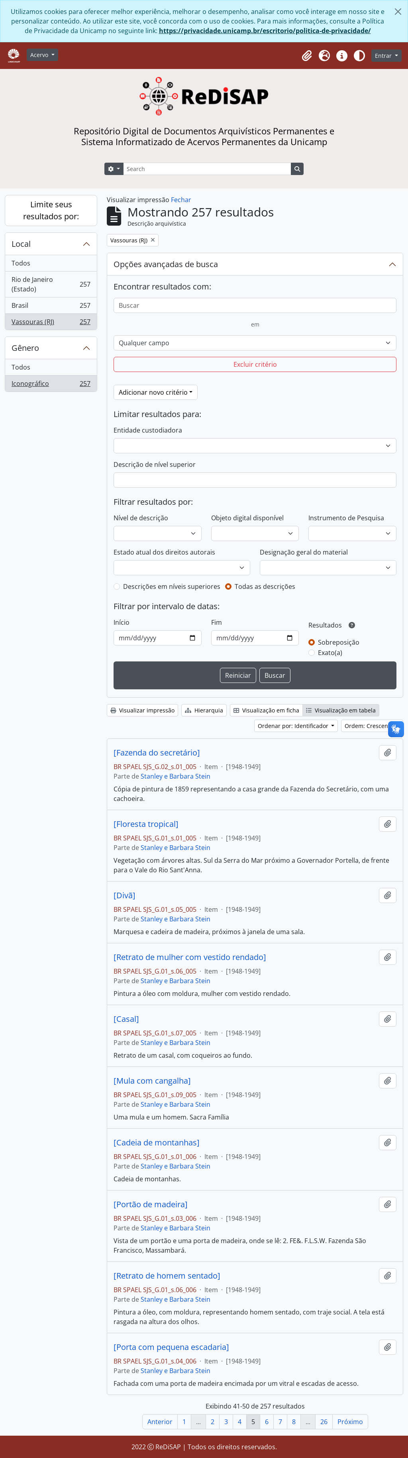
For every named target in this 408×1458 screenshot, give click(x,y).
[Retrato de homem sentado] (167, 1276)
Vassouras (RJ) (50, 323)
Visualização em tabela (341, 710)
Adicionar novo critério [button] (153, 392)
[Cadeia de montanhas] (157, 1142)
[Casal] (126, 1019)
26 (324, 1421)
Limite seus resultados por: (51, 210)
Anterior (160, 1421)
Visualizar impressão (142, 710)
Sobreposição (338, 642)
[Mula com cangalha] (152, 1081)
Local (21, 243)
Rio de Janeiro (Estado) (50, 284)
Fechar (181, 199)
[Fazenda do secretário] (157, 753)
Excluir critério (255, 364)
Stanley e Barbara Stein (175, 776)
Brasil (50, 307)
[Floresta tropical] (146, 824)
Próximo (350, 1421)
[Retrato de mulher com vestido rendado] (190, 957)
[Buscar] (255, 305)
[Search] (207, 169)
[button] (307, 56)
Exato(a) (330, 652)
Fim (216, 622)
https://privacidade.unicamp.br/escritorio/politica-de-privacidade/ (265, 30)
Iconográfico (50, 385)
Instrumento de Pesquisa (346, 518)
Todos (21, 263)
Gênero (25, 347)
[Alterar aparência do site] (359, 56)
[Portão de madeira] (151, 1204)
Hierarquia (204, 710)
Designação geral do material (304, 552)
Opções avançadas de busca (166, 264)
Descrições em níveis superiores (171, 586)
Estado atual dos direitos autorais (164, 552)
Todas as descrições (265, 586)
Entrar (384, 55)
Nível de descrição (141, 518)
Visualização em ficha (266, 710)
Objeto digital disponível (247, 518)
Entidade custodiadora (148, 430)
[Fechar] (398, 11)
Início (121, 622)
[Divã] (124, 895)
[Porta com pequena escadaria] (171, 1347)
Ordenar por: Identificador (294, 726)
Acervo (40, 55)
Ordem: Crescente (370, 726)
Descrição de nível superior (155, 464)
